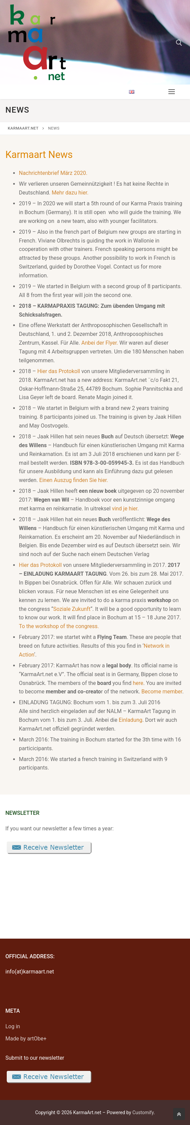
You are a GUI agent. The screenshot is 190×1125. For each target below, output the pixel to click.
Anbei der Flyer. (99, 343)
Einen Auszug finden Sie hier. (73, 480)
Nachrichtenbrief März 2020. (53, 173)
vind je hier (124, 508)
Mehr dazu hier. (70, 192)
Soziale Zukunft (71, 609)
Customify (143, 1112)
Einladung (130, 720)
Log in (12, 1026)
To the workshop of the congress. (59, 626)
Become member (161, 691)
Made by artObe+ (26, 1038)
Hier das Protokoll (58, 371)
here (138, 683)
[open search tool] (179, 43)
